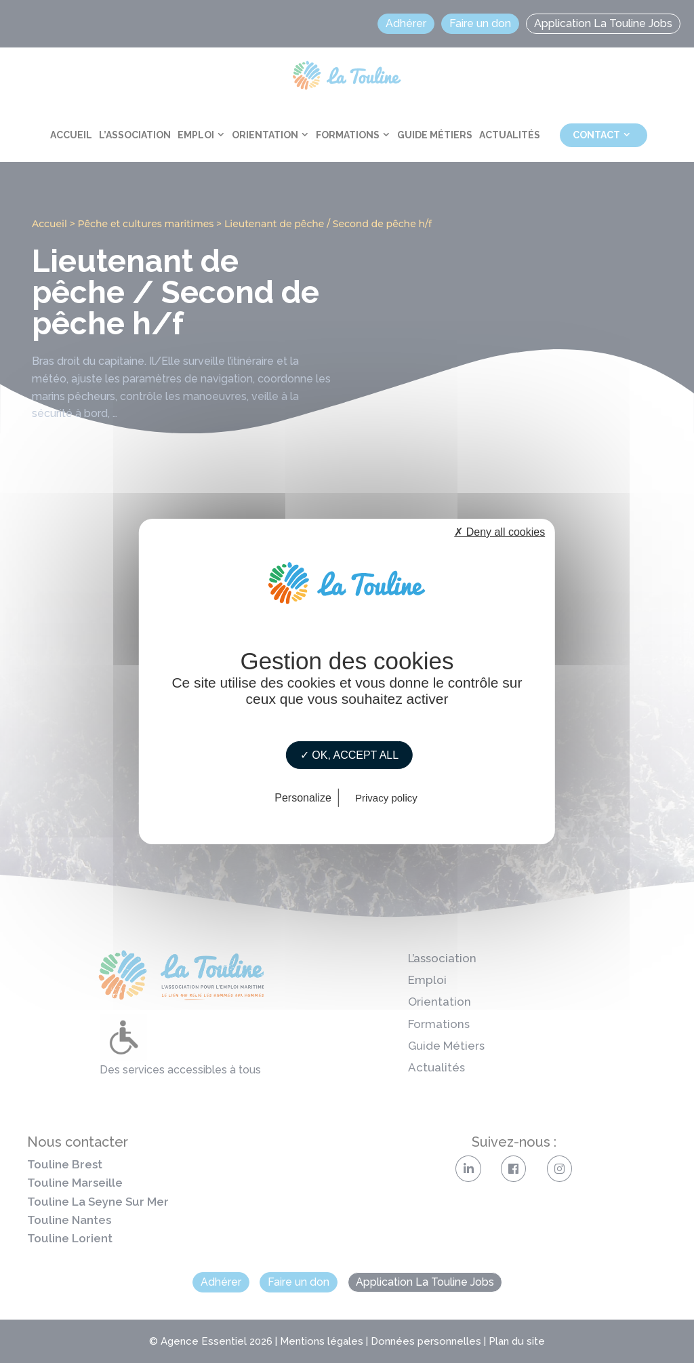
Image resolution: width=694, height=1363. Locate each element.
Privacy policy (386, 798)
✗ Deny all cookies (499, 532)
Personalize (302, 798)
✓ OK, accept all (349, 755)
